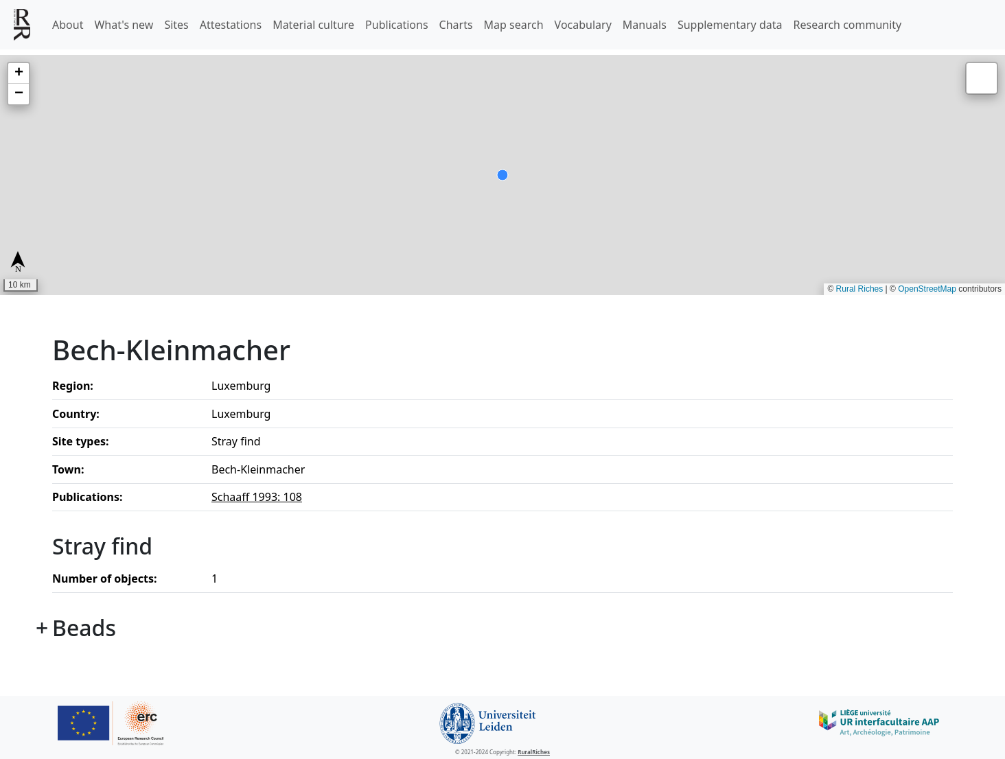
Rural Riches (859, 289)
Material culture (313, 24)
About (67, 24)
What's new (123, 24)
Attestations (231, 24)
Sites (176, 24)
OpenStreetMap (927, 289)
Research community (848, 24)
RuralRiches (534, 752)
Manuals (645, 24)
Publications (396, 24)
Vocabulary (583, 24)
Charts (456, 24)
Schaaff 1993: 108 (256, 496)
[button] (18, 73)
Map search (514, 24)
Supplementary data (730, 24)
